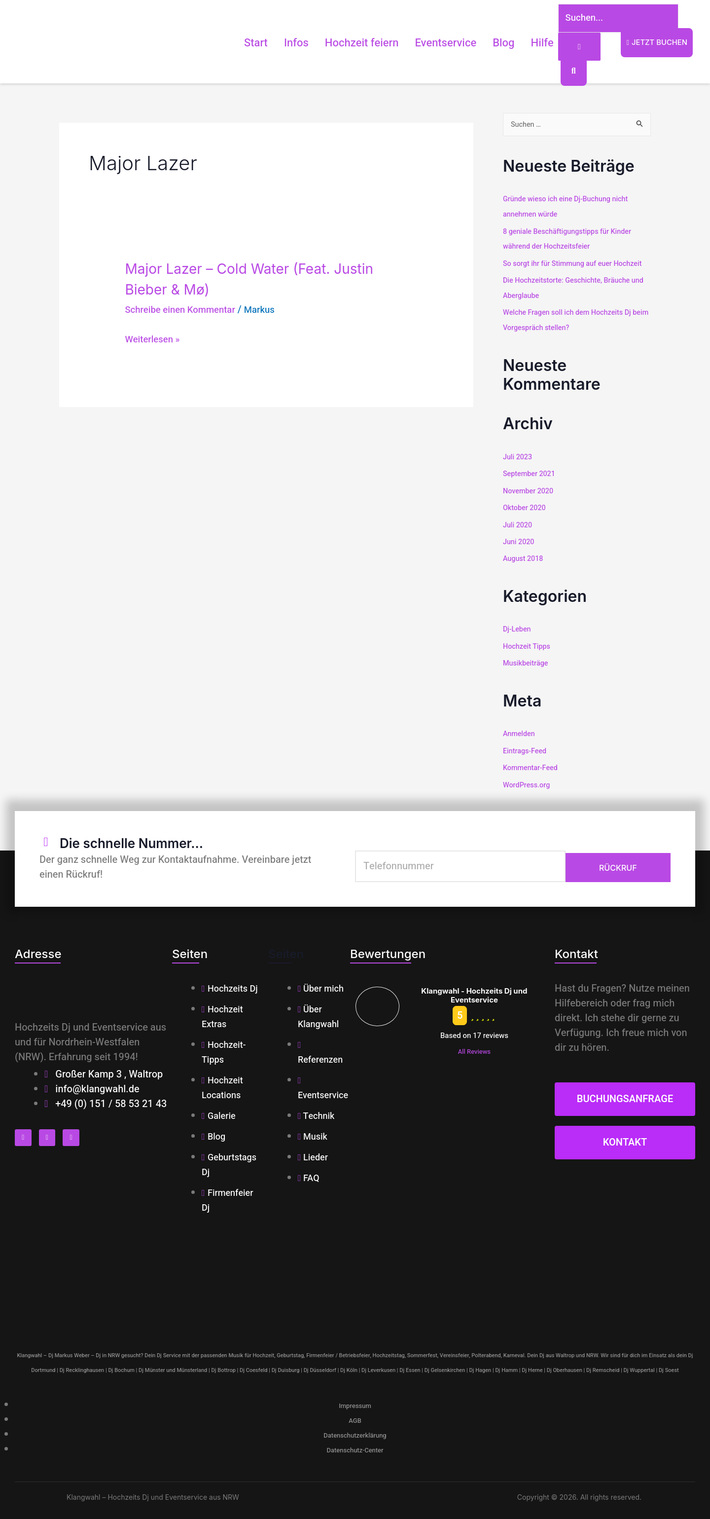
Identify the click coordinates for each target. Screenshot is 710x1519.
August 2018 (524, 556)
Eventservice (430, 44)
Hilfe (526, 44)
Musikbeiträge (526, 659)
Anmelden (519, 730)
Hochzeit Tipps (527, 643)
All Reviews (474, 1046)
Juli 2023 (518, 456)
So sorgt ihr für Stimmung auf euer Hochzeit (575, 264)
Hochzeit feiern (346, 44)
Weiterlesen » (154, 340)
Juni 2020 (519, 539)
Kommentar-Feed (531, 763)
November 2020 (529, 489)
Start (239, 44)
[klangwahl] (355, 1277)
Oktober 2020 (525, 506)
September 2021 (530, 473)
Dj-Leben (517, 626)
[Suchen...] (608, 19)
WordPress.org (527, 780)
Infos (280, 44)
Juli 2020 (518, 523)
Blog (487, 44)
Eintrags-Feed (525, 746)
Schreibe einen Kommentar (184, 311)
